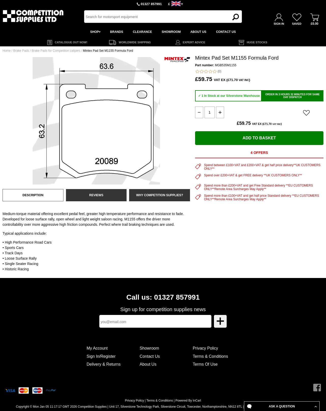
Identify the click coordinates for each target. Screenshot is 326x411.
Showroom (149, 348)
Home (7, 50)
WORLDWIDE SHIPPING (135, 42)
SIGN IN (279, 23)
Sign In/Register (101, 356)
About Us (148, 364)
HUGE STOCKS (257, 42)
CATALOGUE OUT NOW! (71, 42)
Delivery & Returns (103, 364)
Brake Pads (21, 50)
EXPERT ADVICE (194, 42)
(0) (208, 71)
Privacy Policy (205, 348)
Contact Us (150, 356)
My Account (97, 348)
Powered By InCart (188, 400)
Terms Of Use (205, 364)
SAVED (296, 23)
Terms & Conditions (210, 356)
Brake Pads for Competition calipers (56, 50)
